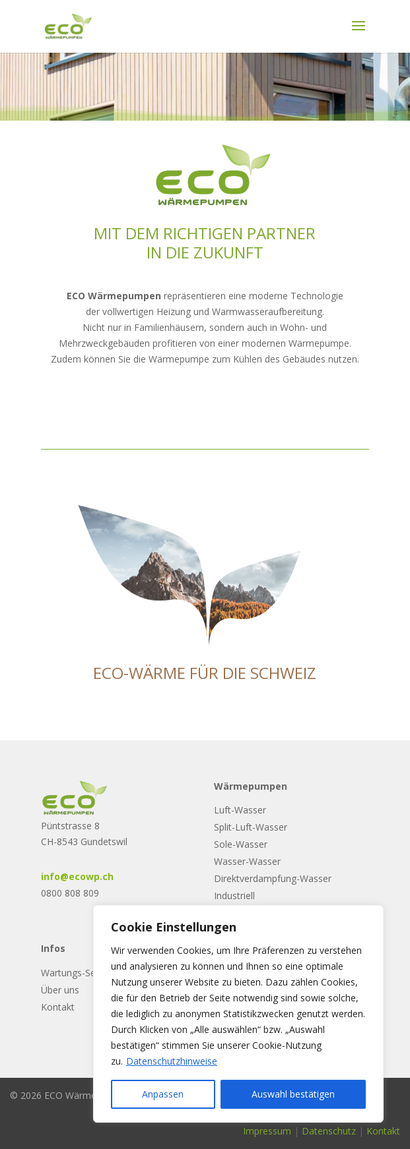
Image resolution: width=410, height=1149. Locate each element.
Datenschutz (329, 1131)
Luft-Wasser (240, 810)
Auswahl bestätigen (293, 1094)
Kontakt (58, 1007)
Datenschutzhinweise (171, 1061)
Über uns (60, 990)
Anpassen (163, 1094)
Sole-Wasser (240, 844)
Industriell (234, 895)
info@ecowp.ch (77, 876)
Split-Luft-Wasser (250, 827)
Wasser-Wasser (247, 861)
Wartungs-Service (78, 972)
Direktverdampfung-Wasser (272, 878)
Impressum (267, 1131)
